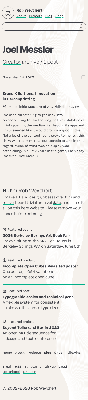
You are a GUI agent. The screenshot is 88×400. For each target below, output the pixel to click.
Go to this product (44, 269)
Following (73, 352)
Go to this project (44, 330)
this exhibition (68, 120)
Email (7, 366)
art (18, 197)
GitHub (50, 366)
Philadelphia (63, 106)
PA (77, 106)
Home (7, 352)
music (8, 203)
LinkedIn (29, 372)
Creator (12, 62)
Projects (35, 16)
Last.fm (65, 366)
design (35, 197)
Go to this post (44, 124)
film (68, 197)
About (21, 16)
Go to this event (44, 238)
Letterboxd (11, 372)
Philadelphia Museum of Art (30, 106)
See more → (28, 156)
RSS (18, 366)
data (57, 203)
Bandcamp (32, 366)
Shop (59, 16)
